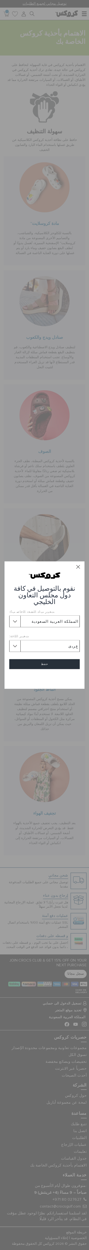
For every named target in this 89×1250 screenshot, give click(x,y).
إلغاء (44, 677)
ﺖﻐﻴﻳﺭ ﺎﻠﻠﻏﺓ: (19, 636)
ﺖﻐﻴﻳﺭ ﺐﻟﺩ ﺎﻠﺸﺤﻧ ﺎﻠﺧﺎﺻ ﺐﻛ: (32, 611)
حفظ (44, 664)
